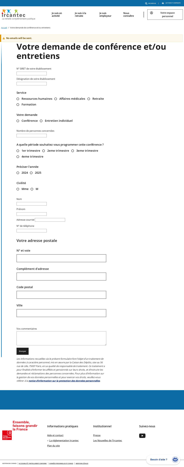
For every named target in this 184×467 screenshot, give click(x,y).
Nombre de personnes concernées (35, 131)
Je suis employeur (105, 14)
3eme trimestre (87, 151)
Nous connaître (128, 14)
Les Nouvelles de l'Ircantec (107, 440)
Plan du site (53, 445)
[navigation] (115, 14)
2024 (25, 173)
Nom (19, 199)
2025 (38, 173)
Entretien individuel (59, 121)
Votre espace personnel (167, 14)
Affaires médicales (72, 99)
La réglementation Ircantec (64, 440)
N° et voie (23, 250)
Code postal (25, 287)
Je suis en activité (57, 14)
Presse (96, 435)
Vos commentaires (27, 328)
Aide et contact (55, 435)
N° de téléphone (25, 226)
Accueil (4, 27)
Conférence (30, 121)
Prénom (21, 209)
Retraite (98, 99)
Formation (29, 104)
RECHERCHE (151, 3)
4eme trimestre (32, 156)
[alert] (93, 38)
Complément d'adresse (33, 269)
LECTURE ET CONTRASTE (171, 3)
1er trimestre (31, 151)
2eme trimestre (58, 151)
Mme (25, 189)
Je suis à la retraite (80, 14)
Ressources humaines (37, 99)
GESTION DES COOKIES (9, 463)
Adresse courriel (25, 219)
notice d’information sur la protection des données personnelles (64, 380)
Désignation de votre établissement (36, 79)
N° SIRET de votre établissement (34, 68)
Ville (20, 305)
